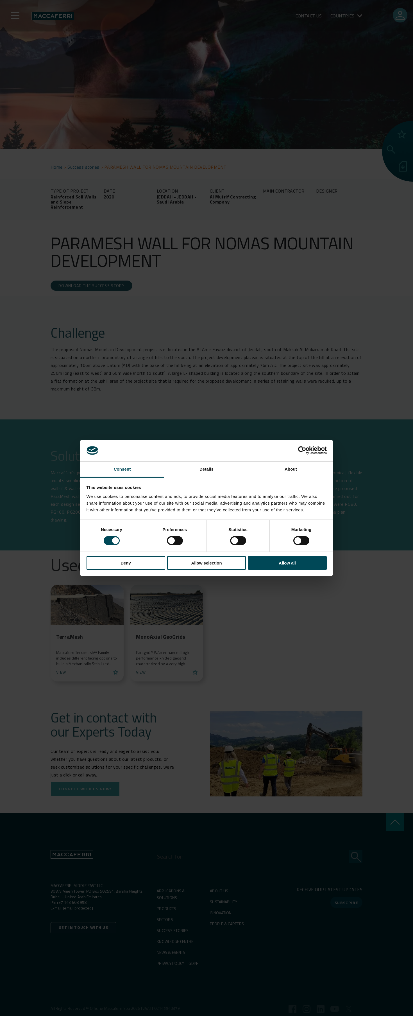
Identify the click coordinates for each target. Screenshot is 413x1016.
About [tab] (291, 469)
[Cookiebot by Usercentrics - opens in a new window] (302, 450)
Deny (126, 563)
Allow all (287, 563)
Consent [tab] (122, 469)
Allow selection (206, 563)
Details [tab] (206, 469)
